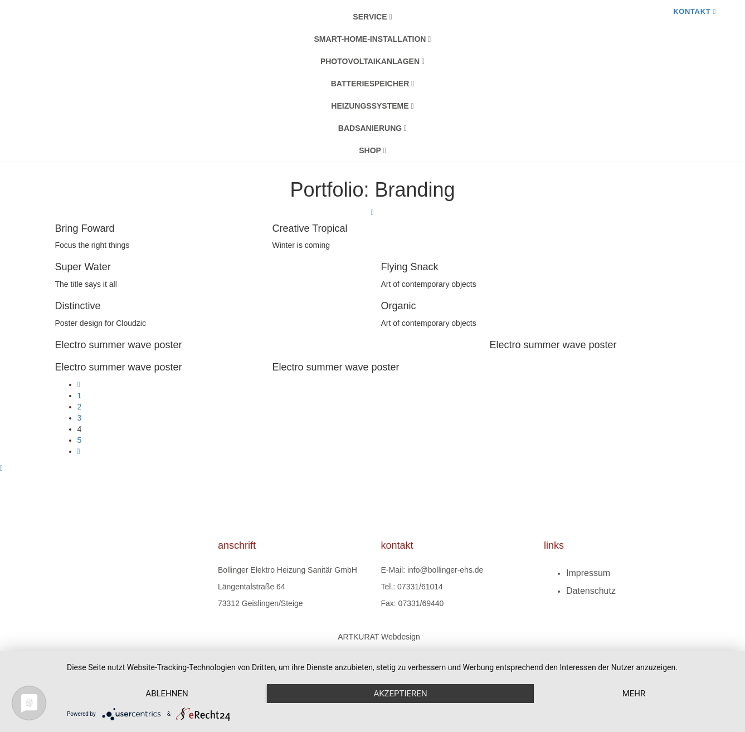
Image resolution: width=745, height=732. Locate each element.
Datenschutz (591, 591)
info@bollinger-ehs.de (445, 569)
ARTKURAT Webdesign (379, 636)
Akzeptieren (400, 694)
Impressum (588, 573)
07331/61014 (420, 586)
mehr (634, 694)
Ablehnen (166, 694)
